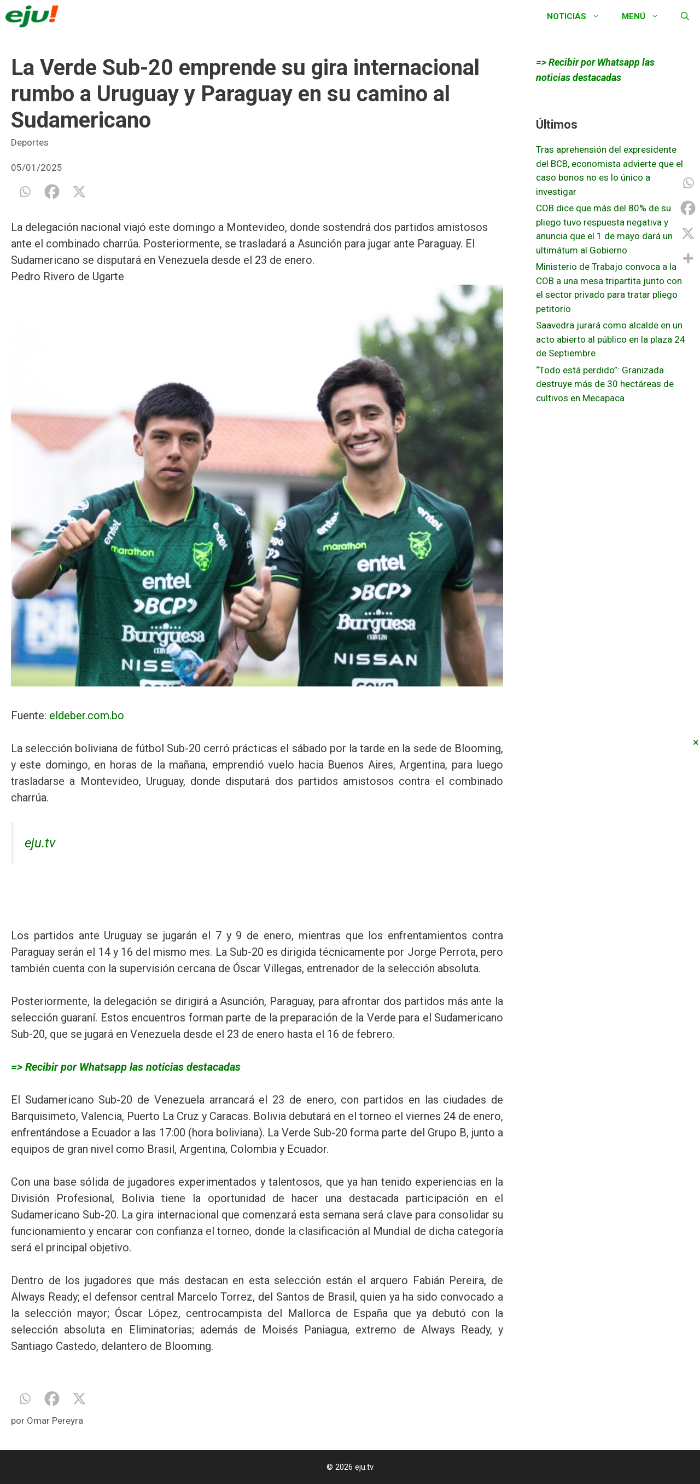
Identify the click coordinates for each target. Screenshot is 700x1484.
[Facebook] (52, 191)
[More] (688, 258)
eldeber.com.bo (86, 715)
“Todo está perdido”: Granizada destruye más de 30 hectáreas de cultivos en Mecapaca (605, 384)
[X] (79, 191)
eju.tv (40, 843)
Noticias (579, 16)
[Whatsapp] (24, 191)
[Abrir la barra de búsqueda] (685, 16)
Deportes (30, 142)
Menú (646, 16)
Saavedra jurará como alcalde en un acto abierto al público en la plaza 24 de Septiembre (610, 339)
